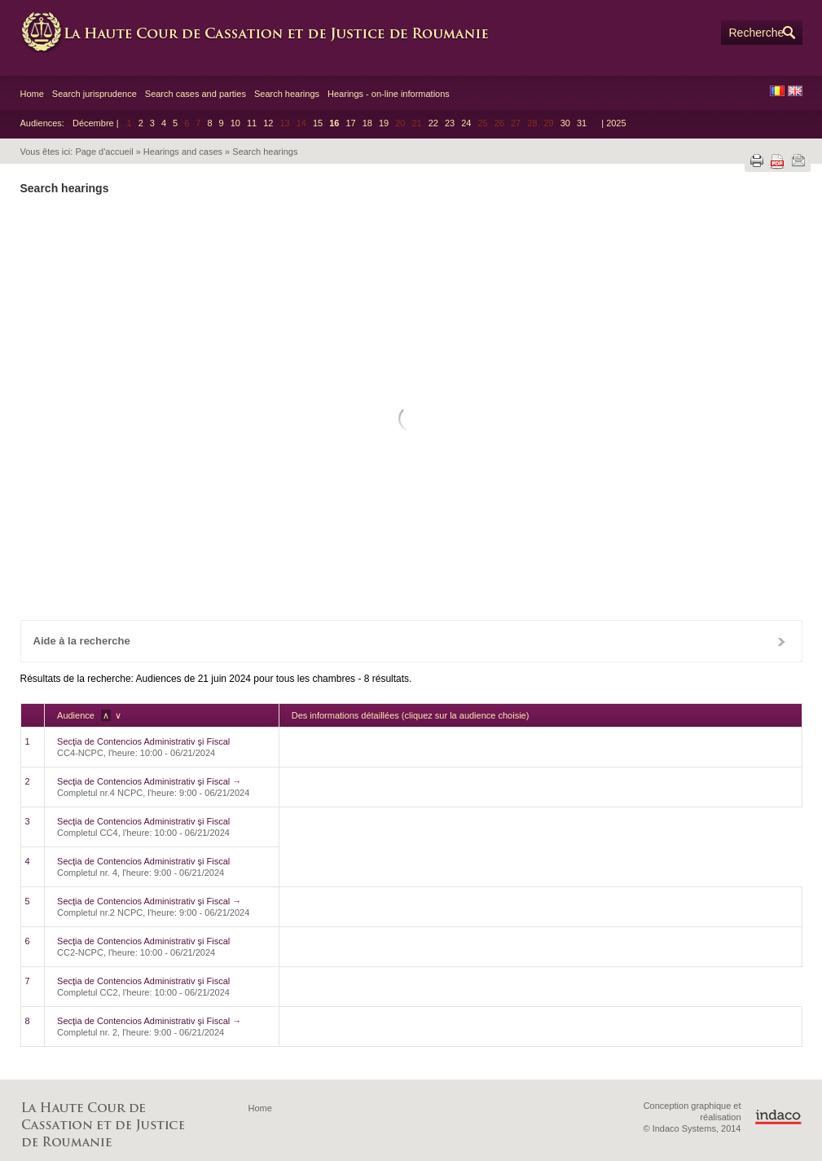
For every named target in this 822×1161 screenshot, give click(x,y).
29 (412, 508)
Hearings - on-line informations (388, 94)
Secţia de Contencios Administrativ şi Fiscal (143, 741)
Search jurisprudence (94, 94)
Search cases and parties (195, 94)
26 (531, 480)
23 (450, 123)
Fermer (781, 641)
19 (384, 123)
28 (381, 508)
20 (351, 480)
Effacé (98, 575)
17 (350, 123)
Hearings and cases (182, 151)
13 (351, 454)
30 (565, 123)
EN (795, 91)
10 (235, 123)
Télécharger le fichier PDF (777, 161)
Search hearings (286, 94)
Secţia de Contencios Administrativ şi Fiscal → (149, 781)
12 (268, 123)
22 (433, 123)
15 (318, 123)
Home (32, 94)
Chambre (407, 257)
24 (466, 123)
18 (367, 123)
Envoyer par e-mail (798, 160)
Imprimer (756, 160)
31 (582, 123)
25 (501, 480)
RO (777, 91)
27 (351, 508)
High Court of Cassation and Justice (264, 32)
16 (334, 123)
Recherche (757, 32)
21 (381, 480)
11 (252, 123)
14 (381, 454)
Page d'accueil (104, 151)
